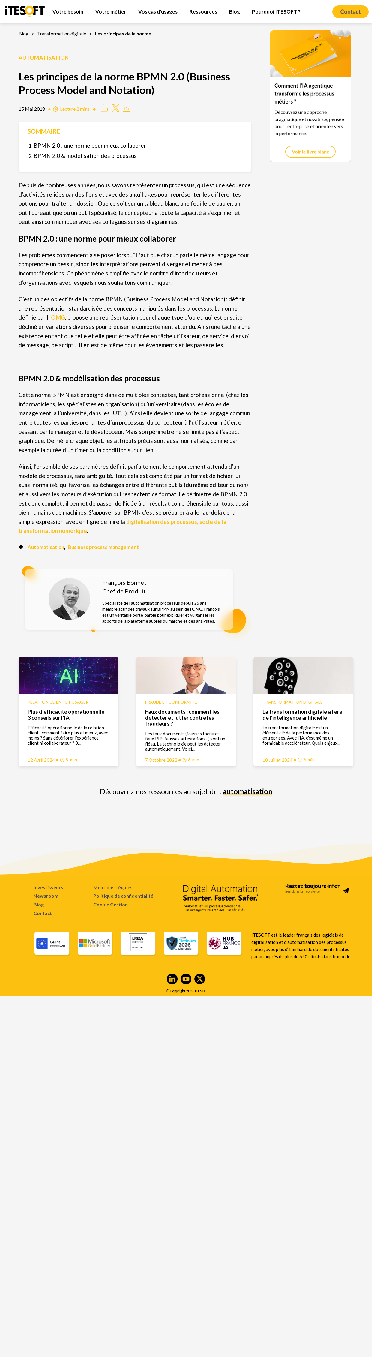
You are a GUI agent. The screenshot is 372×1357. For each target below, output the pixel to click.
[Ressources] (203, 11)
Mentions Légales (113, 887)
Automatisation (44, 57)
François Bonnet (124, 582)
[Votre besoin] (67, 11)
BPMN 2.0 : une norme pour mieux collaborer (90, 145)
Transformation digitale (61, 33)
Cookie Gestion (110, 904)
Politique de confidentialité (123, 896)
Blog (23, 33)
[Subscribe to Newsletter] (346, 890)
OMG (58, 317)
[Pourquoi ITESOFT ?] (276, 11)
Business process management (103, 547)
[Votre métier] (110, 11)
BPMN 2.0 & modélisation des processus (85, 155)
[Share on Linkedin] (126, 109)
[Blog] (234, 11)
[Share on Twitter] (115, 109)
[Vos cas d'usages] (158, 11)
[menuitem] (67, 11)
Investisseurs (48, 887)
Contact (43, 913)
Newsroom (46, 896)
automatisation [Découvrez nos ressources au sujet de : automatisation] (247, 791)
